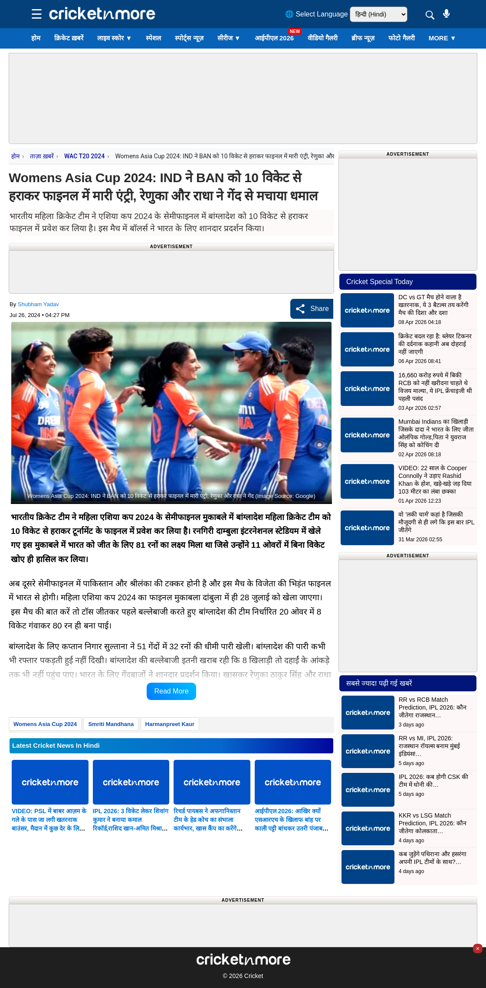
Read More (171, 691)
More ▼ (442, 38)
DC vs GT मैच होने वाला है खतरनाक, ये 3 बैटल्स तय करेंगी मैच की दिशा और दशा (433, 305)
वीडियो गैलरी (323, 38)
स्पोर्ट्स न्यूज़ (189, 38)
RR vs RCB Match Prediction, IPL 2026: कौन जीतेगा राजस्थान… (432, 707)
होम (35, 38)
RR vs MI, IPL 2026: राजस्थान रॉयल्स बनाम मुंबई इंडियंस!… (429, 746)
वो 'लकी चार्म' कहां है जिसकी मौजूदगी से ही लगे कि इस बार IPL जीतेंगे (436, 522)
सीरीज (229, 38)
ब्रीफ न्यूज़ (362, 38)
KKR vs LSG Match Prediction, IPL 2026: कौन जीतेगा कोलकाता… (432, 823)
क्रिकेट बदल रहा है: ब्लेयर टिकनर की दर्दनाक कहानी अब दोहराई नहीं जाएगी (434, 344)
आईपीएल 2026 (274, 38)
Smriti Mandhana (111, 724)
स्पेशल (153, 38)
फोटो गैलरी (401, 38)
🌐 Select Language (316, 14)
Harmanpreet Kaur (169, 724)
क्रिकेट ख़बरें (68, 38)
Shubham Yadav (38, 304)
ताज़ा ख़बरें (41, 156)
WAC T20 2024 (84, 156)
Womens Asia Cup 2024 (45, 724)
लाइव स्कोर (114, 38)
